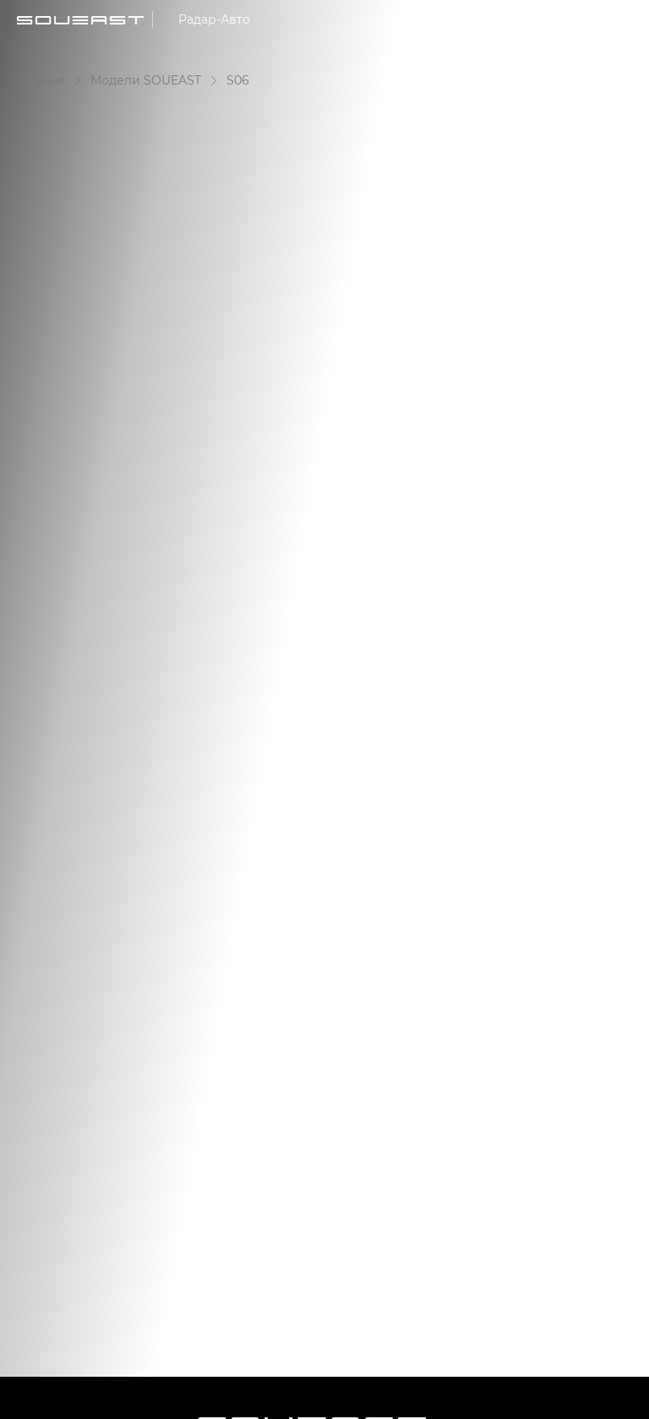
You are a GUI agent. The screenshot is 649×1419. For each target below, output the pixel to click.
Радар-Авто (214, 19)
